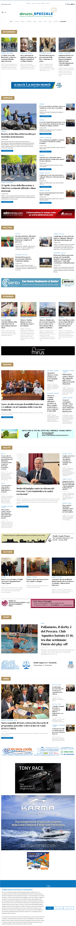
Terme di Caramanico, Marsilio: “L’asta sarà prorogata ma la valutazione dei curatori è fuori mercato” (68, 405)
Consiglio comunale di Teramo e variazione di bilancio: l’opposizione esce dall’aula (58, 710)
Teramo (47, 3)
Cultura (47, 190)
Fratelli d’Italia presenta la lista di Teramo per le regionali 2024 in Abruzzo (57, 690)
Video (15, 720)
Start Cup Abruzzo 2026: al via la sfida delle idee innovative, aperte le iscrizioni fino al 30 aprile (67, 324)
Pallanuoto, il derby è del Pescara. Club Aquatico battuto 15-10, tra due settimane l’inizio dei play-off (57, 635)
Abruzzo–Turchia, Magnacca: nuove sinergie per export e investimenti (27, 323)
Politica (49, 53)
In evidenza (10, 53)
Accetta (70, 906)
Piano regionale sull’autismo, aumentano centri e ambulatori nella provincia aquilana (68, 509)
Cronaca (3, 53)
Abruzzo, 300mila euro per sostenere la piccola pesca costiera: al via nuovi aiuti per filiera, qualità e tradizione (47, 324)
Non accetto (59, 906)
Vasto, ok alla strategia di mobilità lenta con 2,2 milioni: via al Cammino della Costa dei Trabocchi (22, 407)
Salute (65, 371)
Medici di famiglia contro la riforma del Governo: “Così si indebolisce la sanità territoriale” (35, 491)
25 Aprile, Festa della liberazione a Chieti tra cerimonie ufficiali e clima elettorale (8, 58)
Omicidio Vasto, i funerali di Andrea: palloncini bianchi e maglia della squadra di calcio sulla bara (51, 159)
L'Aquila (42, 3)
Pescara (33, 3)
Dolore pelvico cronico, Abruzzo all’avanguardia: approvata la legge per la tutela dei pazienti (68, 379)
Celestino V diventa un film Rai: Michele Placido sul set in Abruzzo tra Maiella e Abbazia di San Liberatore (63, 582)
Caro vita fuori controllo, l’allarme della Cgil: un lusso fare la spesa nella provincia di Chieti (9, 324)
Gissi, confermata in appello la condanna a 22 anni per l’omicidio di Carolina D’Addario (28, 58)
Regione (28, 3)
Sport (42, 623)
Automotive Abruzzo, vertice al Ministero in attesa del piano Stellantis (52, 377)
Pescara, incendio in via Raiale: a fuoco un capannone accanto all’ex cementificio (52, 107)
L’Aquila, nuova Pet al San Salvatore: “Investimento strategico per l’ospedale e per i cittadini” (68, 460)
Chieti (38, 3)
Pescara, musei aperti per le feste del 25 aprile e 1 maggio (51, 193)
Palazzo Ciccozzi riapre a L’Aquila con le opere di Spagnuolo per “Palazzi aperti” (12, 581)
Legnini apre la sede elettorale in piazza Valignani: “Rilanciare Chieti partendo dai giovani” (51, 177)
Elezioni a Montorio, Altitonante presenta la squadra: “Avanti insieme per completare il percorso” (25, 239)
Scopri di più (48, 906)
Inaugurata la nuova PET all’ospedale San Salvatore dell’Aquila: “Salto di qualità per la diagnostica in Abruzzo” (68, 485)
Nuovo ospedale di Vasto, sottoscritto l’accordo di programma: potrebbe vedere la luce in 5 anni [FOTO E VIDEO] (24, 726)
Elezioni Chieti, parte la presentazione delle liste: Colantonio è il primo (47, 58)
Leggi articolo (7, 150)
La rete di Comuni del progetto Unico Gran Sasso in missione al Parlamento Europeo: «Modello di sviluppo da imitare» (52, 124)
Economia (3, 317)
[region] (38, 905)
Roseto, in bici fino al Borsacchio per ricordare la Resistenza (18, 135)
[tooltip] (66, 4)
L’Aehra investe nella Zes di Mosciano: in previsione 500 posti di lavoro (58, 731)
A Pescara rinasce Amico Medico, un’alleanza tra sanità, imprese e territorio (6, 489)
